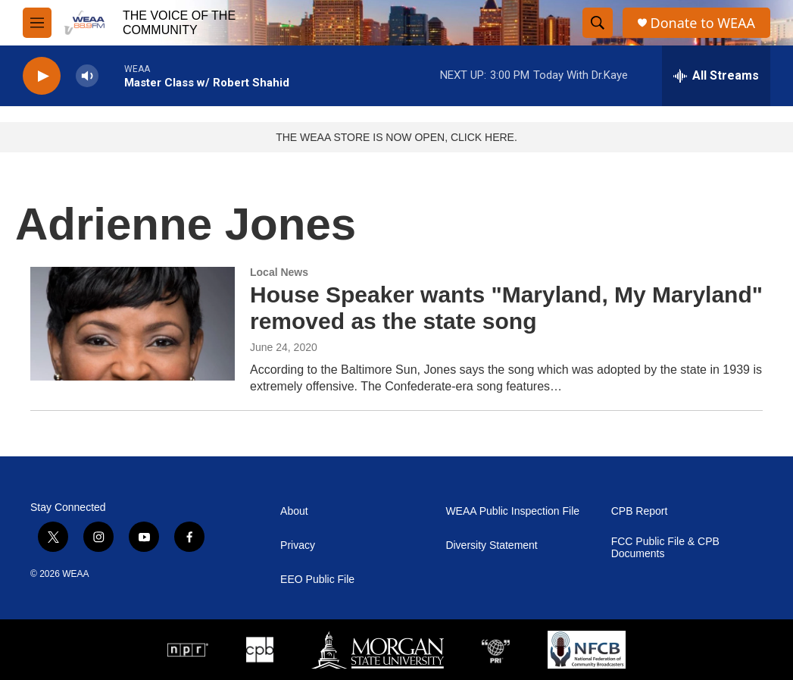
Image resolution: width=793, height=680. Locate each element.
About (294, 511)
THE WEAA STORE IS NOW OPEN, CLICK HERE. (396, 137)
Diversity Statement (491, 545)
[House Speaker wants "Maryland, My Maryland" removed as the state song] (132, 324)
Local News (279, 272)
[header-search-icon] (597, 23)
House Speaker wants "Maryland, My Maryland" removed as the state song (506, 308)
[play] (42, 76)
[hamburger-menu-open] (37, 23)
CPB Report (639, 511)
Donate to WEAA (703, 23)
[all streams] (716, 75)
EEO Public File (317, 579)
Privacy (297, 545)
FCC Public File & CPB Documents (665, 547)
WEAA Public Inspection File (512, 511)
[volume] (87, 76)
